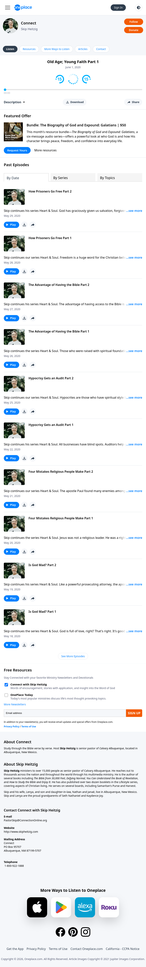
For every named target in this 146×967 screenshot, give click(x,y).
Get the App (14, 949)
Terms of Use (58, 949)
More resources (45, 150)
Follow (133, 21)
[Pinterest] (73, 932)
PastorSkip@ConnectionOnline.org (25, 820)
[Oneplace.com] (23, 7)
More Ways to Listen (57, 49)
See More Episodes (73, 656)
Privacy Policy (36, 949)
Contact (101, 49)
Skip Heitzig (29, 29)
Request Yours (17, 150)
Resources (29, 49)
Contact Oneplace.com (87, 949)
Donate (133, 30)
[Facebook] (60, 932)
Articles (82, 49)
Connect (28, 23)
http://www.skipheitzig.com (21, 831)
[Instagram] (85, 932)
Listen (10, 49)
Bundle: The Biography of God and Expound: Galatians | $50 (76, 125)
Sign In (118, 7)
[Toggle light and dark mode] (138, 7)
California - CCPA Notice (122, 949)
